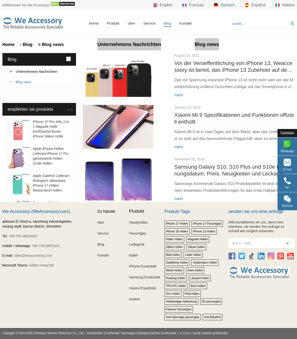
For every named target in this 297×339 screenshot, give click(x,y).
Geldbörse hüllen (177, 262)
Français (193, 5)
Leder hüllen (193, 255)
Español (255, 5)
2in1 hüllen (173, 293)
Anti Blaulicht (212, 317)
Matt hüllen (173, 255)
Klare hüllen (195, 270)
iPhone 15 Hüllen (204, 231)
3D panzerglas (211, 301)
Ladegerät (136, 244)
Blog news (207, 44)
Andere (134, 299)
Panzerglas (137, 233)
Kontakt (185, 23)
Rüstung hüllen (175, 278)
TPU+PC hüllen (176, 286)
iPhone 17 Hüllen (177, 223)
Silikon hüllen (174, 247)
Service (149, 23)
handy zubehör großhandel (209, 333)
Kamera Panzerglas (179, 309)
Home (94, 23)
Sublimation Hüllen (205, 262)
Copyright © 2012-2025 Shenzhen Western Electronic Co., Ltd (42, 333)
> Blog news (50, 44)
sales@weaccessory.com (33, 255)
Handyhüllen (138, 222)
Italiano (285, 5)
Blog (167, 23)
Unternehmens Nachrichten (129, 44)
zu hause (106, 211)
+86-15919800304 (45, 246)
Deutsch (224, 5)
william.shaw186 (41, 265)
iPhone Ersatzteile (143, 266)
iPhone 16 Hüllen (177, 231)
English (162, 5)
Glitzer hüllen (196, 247)
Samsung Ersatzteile (144, 277)
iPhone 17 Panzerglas (207, 223)
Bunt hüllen (198, 286)
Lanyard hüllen (200, 278)
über (131, 23)
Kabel (133, 255)
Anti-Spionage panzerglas (182, 317)
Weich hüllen (174, 270)
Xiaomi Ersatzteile (142, 288)
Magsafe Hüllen (198, 239)
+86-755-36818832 (23, 236)
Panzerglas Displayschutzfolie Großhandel (148, 333)
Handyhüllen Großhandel (103, 333)
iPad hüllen (192, 293)
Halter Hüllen (174, 239)
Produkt (113, 23)
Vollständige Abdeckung (181, 301)
